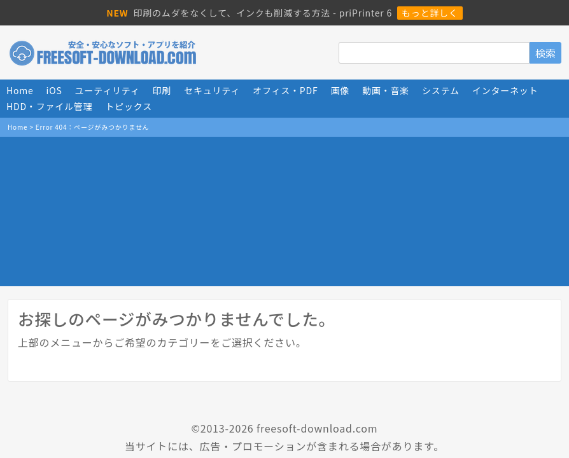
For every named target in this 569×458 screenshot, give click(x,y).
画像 (339, 90)
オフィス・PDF (285, 90)
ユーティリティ (107, 90)
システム (441, 90)
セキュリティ (212, 90)
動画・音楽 (385, 90)
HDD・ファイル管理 (49, 106)
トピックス (128, 106)
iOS (54, 90)
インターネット (505, 90)
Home (20, 90)
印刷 (162, 90)
